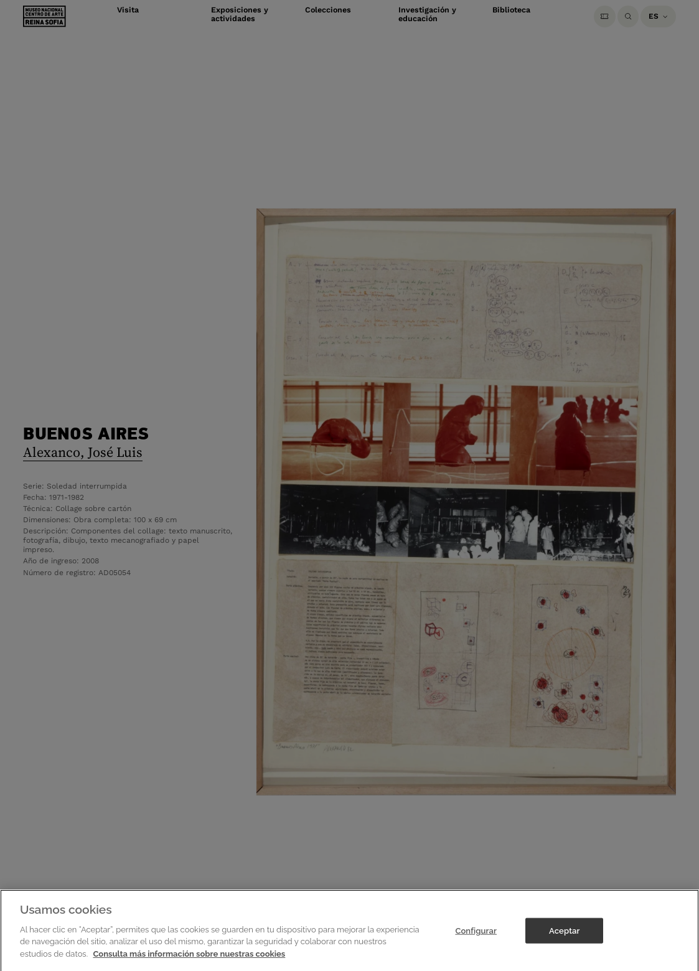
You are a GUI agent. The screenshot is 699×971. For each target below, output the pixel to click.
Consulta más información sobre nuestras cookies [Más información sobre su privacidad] (189, 962)
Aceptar (564, 939)
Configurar (476, 939)
